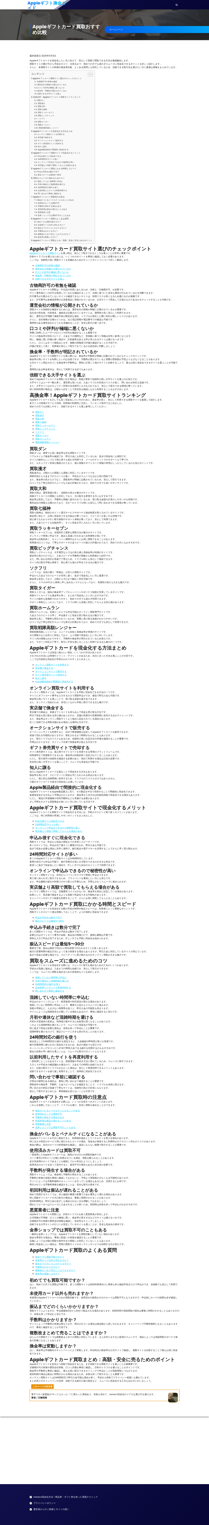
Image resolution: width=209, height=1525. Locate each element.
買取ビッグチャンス (46, 115)
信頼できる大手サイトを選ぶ (49, 93)
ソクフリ (41, 118)
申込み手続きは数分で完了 (48, 171)
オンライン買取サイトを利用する (51, 134)
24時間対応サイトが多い (48, 159)
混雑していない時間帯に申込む (50, 181)
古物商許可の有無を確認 (47, 81)
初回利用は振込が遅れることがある (52, 209)
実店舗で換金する (45, 137)
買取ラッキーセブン (46, 112)
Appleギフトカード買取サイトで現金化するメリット (56, 152)
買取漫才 (41, 103)
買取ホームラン (44, 124)
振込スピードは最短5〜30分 (49, 174)
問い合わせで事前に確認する (49, 193)
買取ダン (41, 100)
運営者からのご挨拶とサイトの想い (51, 1509)
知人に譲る (42, 146)
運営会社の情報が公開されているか (51, 84)
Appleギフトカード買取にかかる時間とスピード (54, 168)
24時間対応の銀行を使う (48, 187)
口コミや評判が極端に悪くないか (51, 87)
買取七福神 (42, 109)
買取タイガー (43, 121)
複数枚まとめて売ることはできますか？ (54, 234)
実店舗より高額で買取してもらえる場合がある (57, 165)
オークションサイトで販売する (50, 140)
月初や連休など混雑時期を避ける (51, 184)
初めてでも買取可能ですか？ (49, 221)
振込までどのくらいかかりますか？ (52, 228)
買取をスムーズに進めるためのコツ (49, 178)
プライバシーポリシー (44, 1503)
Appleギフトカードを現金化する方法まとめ (52, 131)
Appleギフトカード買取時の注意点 (49, 196)
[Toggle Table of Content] (89, 74)
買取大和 (41, 106)
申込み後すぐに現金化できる (49, 156)
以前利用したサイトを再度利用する (52, 190)
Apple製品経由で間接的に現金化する (53, 149)
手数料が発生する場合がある (49, 206)
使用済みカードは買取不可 (49, 203)
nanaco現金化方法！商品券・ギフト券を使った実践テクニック (65, 1497)
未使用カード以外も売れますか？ (51, 225)
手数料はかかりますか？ (48, 231)
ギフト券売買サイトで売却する (50, 143)
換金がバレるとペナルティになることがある (55, 200)
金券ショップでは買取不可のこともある (54, 215)
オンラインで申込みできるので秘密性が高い (56, 162)
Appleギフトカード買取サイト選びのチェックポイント (57, 78)
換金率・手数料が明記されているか (52, 90)
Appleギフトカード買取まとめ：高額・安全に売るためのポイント (62, 240)
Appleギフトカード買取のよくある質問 (51, 218)
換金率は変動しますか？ (48, 237)
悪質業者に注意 (44, 212)
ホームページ (116, 29)
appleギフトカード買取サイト (45, 253)
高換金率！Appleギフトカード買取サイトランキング (56, 97)
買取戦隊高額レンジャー (49, 128)
